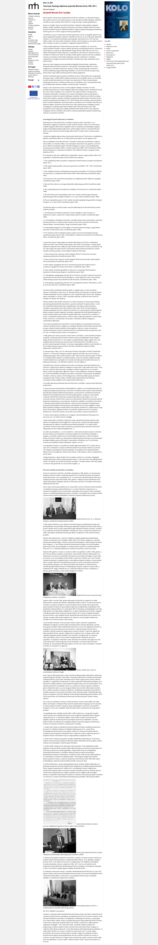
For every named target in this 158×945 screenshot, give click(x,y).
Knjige (30, 34)
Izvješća (30, 51)
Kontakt (30, 29)
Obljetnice (109, 57)
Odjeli (30, 22)
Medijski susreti (33, 60)
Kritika (108, 48)
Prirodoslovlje (32, 42)
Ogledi (108, 59)
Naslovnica (109, 53)
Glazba (108, 44)
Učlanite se (31, 20)
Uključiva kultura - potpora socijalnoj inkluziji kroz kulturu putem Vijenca (34, 72)
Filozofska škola (33, 55)
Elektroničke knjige (34, 44)
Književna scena (111, 46)
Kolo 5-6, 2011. (48, 3)
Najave (30, 49)
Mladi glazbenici (33, 53)
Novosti (30, 18)
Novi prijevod (110, 55)
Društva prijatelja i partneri (34, 26)
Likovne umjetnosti (112, 51)
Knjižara (30, 62)
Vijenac (30, 36)
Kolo (29, 38)
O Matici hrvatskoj (34, 16)
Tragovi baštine (111, 67)
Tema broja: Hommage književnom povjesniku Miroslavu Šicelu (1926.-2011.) (70, 6)
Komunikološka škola (33, 57)
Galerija (30, 64)
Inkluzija (31, 77)
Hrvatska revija (33, 40)
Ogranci (30, 23)
